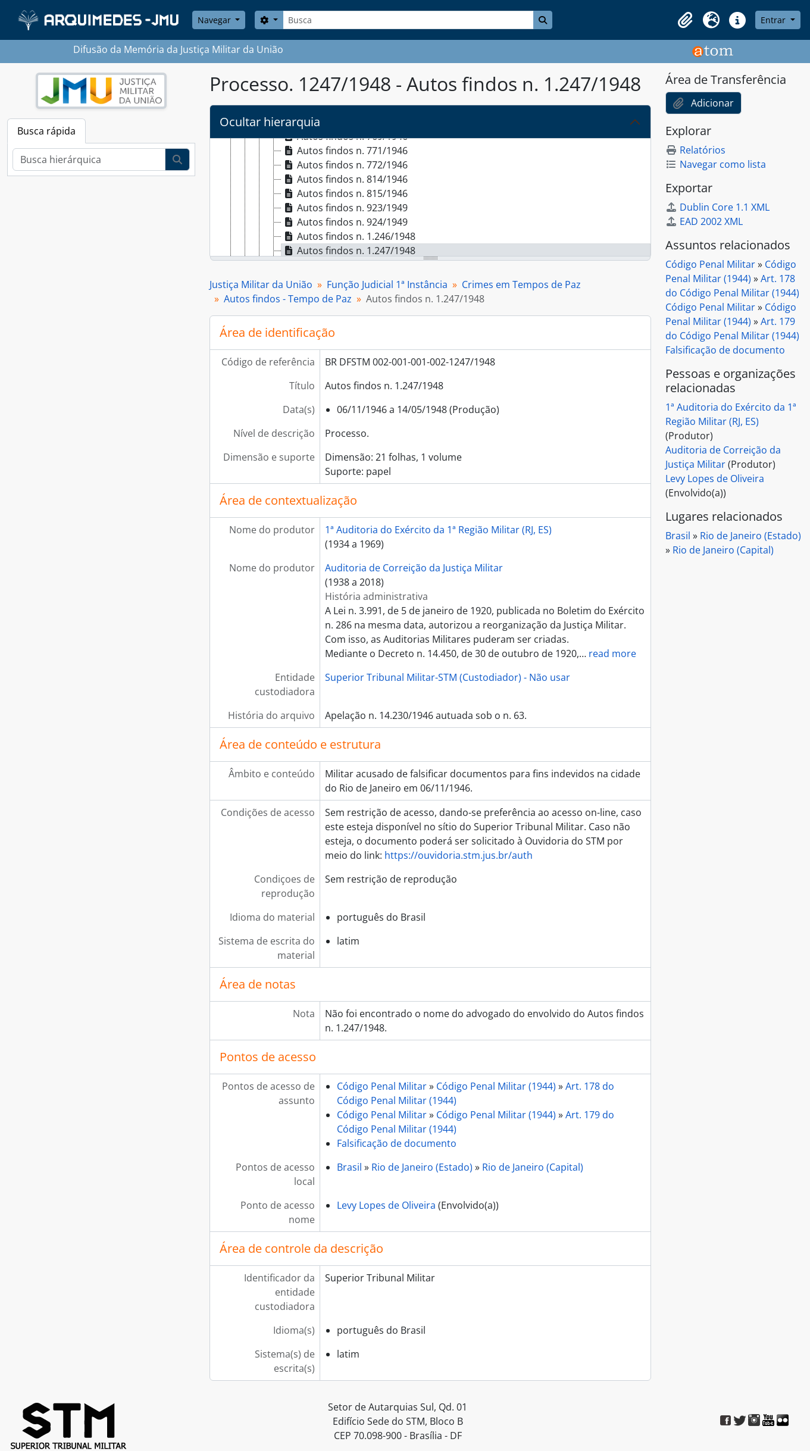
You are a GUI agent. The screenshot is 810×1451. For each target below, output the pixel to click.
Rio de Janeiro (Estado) (422, 1167)
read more (612, 653)
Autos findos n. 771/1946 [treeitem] (345, 150)
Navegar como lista (715, 164)
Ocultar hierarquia (270, 122)
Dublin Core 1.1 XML (717, 207)
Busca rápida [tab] (46, 130)
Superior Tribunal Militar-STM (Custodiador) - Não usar (447, 677)
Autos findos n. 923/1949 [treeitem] (345, 208)
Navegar (215, 20)
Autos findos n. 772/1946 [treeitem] (345, 165)
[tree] (430, 198)
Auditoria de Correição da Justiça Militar (414, 567)
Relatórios (695, 150)
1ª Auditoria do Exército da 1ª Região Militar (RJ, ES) (438, 529)
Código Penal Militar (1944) (496, 1086)
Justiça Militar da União (260, 284)
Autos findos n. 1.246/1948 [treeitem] (348, 236)
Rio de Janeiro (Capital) (532, 1167)
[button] (685, 20)
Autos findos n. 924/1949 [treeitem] (345, 222)
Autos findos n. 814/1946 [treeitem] (345, 179)
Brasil (349, 1167)
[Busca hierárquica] (88, 159)
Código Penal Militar (382, 1086)
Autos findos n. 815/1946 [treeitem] (345, 193)
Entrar (774, 20)
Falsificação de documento (396, 1143)
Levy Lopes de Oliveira (386, 1205)
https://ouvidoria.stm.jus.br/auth (458, 855)
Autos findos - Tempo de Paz (288, 298)
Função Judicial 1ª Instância (387, 284)
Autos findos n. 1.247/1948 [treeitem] (348, 250)
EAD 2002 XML (704, 221)
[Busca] (408, 20)
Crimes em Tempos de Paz (521, 284)
